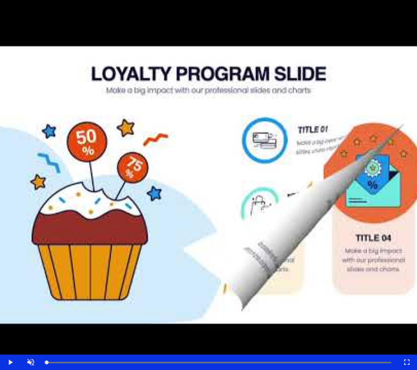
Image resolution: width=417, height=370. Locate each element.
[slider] (218, 362)
